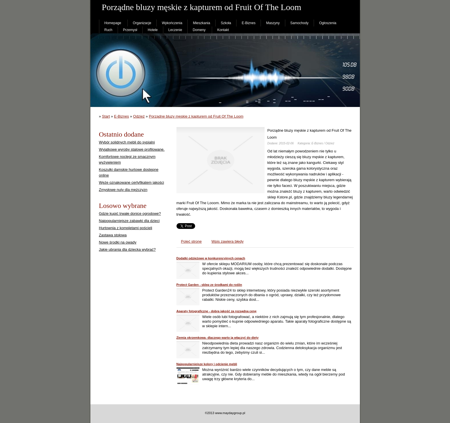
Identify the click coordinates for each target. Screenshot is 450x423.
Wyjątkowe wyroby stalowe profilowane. (132, 149)
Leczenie (175, 30)
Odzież (139, 116)
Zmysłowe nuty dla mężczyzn (123, 189)
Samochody (299, 23)
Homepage (112, 23)
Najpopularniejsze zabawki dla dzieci (129, 221)
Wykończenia (172, 23)
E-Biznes (248, 23)
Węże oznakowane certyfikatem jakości (131, 182)
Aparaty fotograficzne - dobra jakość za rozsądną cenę (216, 311)
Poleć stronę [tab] (191, 241)
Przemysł (130, 30)
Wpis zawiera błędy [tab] (228, 241)
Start (106, 116)
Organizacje (142, 23)
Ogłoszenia (327, 23)
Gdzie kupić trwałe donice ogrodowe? (130, 213)
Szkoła (226, 23)
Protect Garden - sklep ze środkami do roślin (209, 284)
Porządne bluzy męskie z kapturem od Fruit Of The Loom (196, 116)
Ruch (108, 30)
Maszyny (273, 23)
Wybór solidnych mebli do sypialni (127, 142)
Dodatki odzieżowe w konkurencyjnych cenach (210, 258)
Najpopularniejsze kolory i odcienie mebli (206, 364)
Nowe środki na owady (118, 242)
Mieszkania (201, 23)
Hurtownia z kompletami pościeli (125, 228)
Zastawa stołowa (113, 235)
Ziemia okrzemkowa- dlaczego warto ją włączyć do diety (217, 337)
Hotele (153, 30)
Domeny (199, 30)
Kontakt (223, 30)
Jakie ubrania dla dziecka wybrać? (127, 249)
